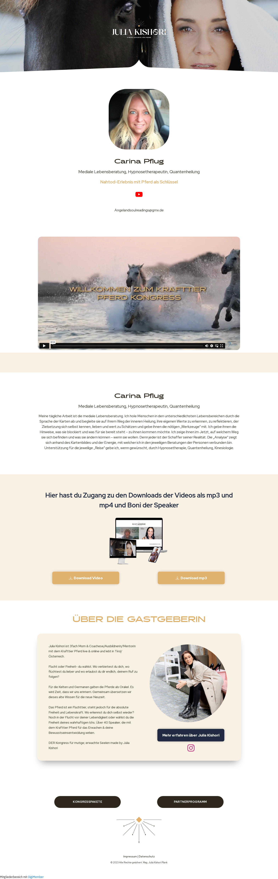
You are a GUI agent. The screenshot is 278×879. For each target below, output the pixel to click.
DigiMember (36, 877)
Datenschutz (147, 856)
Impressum (130, 856)
